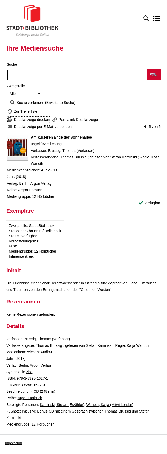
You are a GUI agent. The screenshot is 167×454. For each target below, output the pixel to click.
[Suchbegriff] (76, 75)
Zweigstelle (16, 86)
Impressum (13, 443)
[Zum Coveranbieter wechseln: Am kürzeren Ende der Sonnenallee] (17, 147)
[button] (154, 74)
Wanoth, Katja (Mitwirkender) (109, 405)
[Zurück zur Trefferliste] (22, 111)
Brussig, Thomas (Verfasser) (71, 150)
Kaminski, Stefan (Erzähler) (62, 405)
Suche (12, 64)
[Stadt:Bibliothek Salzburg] (32, 21)
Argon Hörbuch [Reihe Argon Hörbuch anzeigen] (30, 190)
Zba (29, 372)
